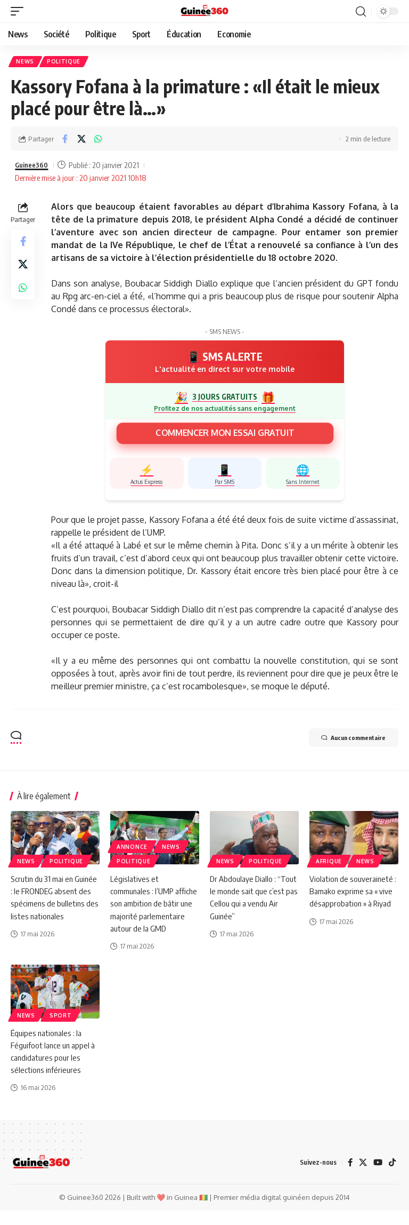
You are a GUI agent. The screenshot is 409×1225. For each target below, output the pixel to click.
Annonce (132, 848)
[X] (362, 1176)
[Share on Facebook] (65, 140)
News (26, 62)
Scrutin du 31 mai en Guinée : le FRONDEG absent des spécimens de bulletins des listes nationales (53, 905)
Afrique (329, 863)
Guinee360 (34, 167)
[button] (20, 11)
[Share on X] (81, 140)
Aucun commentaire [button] (342, 740)
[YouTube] (377, 1176)
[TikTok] (392, 1176)
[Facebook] (348, 1176)
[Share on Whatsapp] (98, 140)
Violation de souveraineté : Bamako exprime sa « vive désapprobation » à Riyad (353, 892)
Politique (66, 62)
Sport (61, 1029)
